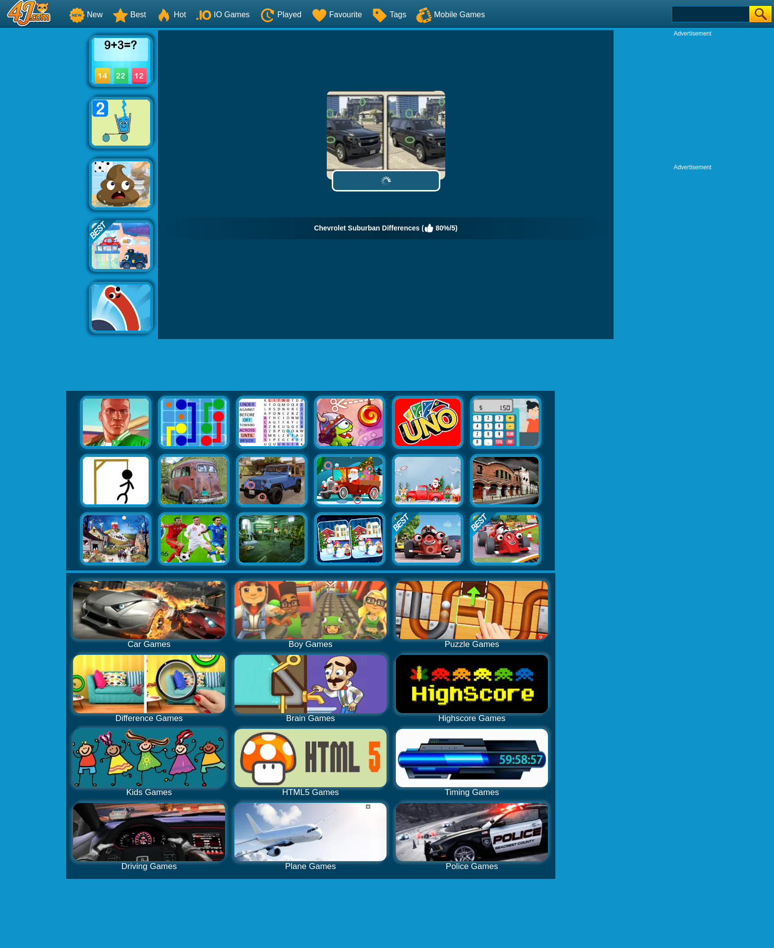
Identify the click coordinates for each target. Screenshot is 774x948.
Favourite (336, 14)
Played (281, 14)
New (86, 14)
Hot (171, 14)
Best (129, 14)
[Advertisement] (44, 178)
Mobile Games (450, 14)
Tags (389, 14)
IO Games (223, 14)
